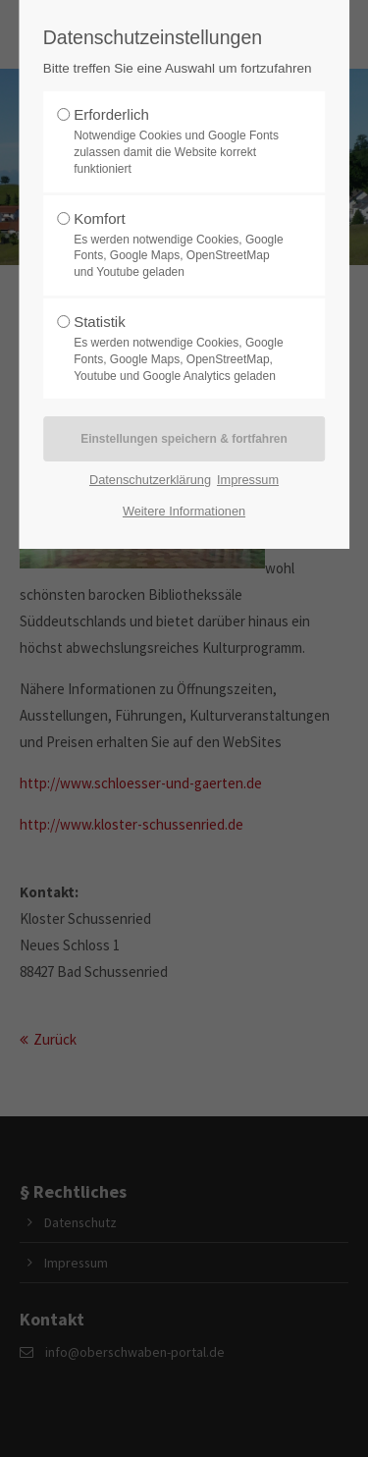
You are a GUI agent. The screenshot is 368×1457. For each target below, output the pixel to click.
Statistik (179, 348)
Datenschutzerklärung (150, 479)
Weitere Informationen (184, 511)
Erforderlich (179, 141)
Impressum (248, 479)
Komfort (179, 245)
